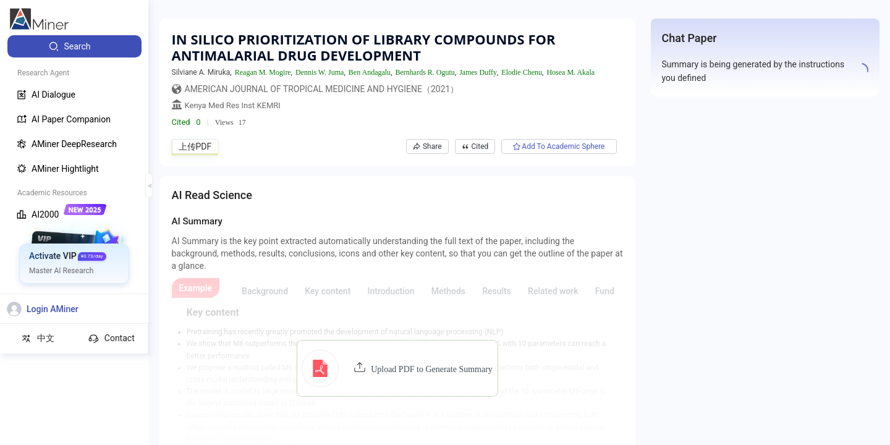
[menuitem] (74, 46)
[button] (397, 368)
